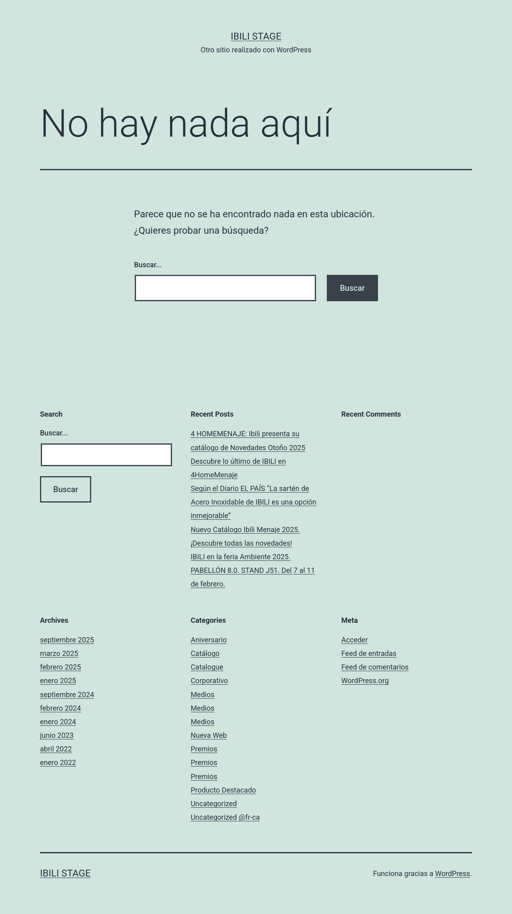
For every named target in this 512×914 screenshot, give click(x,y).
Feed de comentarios (374, 667)
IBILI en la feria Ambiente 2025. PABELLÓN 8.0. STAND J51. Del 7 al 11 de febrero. (253, 570)
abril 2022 (56, 749)
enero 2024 (58, 721)
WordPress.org (365, 680)
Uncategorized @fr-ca (225, 817)
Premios (204, 749)
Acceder (354, 640)
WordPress (452, 873)
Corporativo (209, 680)
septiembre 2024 (67, 694)
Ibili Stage (256, 36)
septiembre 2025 (67, 640)
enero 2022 (58, 762)
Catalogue (207, 667)
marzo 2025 (59, 653)
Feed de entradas (368, 653)
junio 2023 (57, 735)
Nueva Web (209, 735)
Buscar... (148, 264)
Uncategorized (214, 803)
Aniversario (209, 640)
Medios (202, 694)
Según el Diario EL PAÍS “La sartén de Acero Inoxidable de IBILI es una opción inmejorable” (253, 502)
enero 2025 (58, 680)
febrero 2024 (60, 708)
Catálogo (205, 653)
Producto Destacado (223, 790)
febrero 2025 (60, 667)
